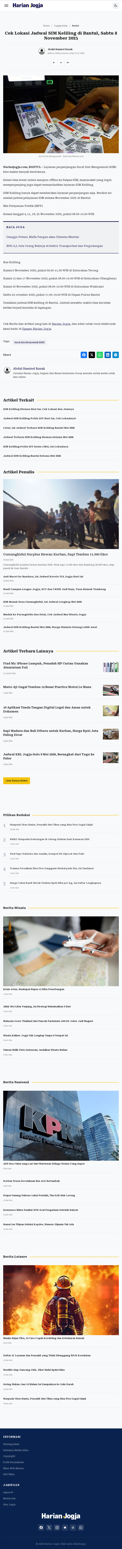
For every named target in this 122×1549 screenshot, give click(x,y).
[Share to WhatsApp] (100, 355)
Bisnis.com (9, 1498)
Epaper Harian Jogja (36, 328)
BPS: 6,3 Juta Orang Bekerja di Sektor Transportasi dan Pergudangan (54, 245)
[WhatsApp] (81, 1527)
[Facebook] (41, 1527)
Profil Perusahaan (13, 1462)
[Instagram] (57, 1527)
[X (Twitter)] (49, 1527)
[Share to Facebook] (84, 355)
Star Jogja (9, 1504)
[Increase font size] (68, 62)
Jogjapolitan (61, 25)
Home (46, 25)
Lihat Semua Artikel (16, 780)
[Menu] (6, 5)
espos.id (8, 1492)
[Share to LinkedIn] (108, 355)
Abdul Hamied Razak (60, 49)
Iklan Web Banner (13, 1468)
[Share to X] (92, 355)
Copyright (9, 1456)
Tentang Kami (11, 1444)
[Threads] (73, 1527)
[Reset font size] (61, 62)
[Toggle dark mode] (115, 5)
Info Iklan (9, 1474)
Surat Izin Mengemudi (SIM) (29, 342)
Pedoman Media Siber (16, 1450)
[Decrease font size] (54, 62)
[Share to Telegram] (115, 355)
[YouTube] (65, 1527)
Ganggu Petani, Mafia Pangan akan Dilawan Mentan (42, 237)
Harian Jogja (61, 323)
